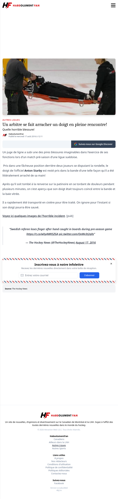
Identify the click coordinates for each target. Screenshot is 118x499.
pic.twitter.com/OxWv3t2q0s (76, 234)
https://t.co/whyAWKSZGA (42, 234)
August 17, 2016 (86, 242)
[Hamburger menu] (113, 5)
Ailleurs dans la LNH (59, 442)
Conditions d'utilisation (59, 464)
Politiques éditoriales (58, 470)
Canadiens (59, 439)
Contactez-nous (59, 473)
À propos (59, 458)
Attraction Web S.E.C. (53, 429)
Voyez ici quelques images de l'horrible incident (33, 216)
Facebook (59, 483)
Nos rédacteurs (59, 461)
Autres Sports (59, 448)
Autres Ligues (59, 445)
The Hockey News (19, 288)
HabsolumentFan (16, 134)
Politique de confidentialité (59, 467)
